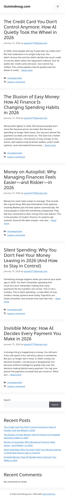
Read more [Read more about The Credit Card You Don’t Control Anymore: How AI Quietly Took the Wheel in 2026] (26, 70)
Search (7, 399)
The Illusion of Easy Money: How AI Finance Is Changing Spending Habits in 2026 (32, 104)
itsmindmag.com (17, 6)
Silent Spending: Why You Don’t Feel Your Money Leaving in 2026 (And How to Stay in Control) (31, 258)
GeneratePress (48, 494)
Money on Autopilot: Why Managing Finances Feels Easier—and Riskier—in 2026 (30, 179)
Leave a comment (16, 81)
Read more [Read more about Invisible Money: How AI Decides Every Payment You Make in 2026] (15, 374)
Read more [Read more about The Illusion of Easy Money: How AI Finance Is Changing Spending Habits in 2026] (50, 145)
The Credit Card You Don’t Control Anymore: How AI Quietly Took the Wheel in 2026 (30, 29)
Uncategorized (14, 78)
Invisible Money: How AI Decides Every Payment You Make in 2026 (32, 333)
